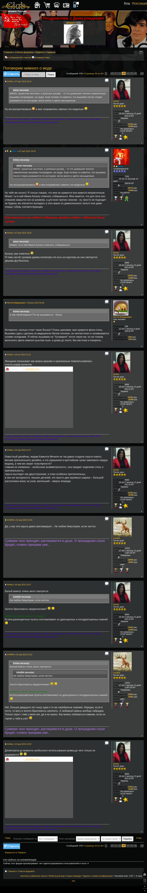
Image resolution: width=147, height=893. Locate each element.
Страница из (94, 73)
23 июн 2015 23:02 (23, 744)
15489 (131, 190)
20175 (130, 188)
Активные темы (42, 57)
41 (116, 74)
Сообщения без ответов (19, 57)
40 (112, 74)
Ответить (11, 74)
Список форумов (24, 52)
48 (142, 74)
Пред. (8, 838)
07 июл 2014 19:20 (27, 151)
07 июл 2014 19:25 (23, 233)
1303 (130, 337)
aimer (14, 151)
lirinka (10, 81)
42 (120, 74)
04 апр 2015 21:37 (23, 450)
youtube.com (32, 369)
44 (128, 74)
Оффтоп (39, 52)
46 (135, 74)
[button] (128, 7)
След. (139, 838)
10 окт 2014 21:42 (23, 355)
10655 (130, 560)
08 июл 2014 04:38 (36, 303)
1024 (130, 339)
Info (73, 881)
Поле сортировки (79, 838)
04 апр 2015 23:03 (24, 520)
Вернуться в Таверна (15, 852)
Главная (8, 52)
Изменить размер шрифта (137, 52)
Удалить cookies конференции (97, 876)
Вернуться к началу (141, 143)
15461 (131, 562)
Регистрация (139, 3)
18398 (131, 126)
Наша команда (73, 876)
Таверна (50, 52)
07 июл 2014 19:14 (23, 81)
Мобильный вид (141, 52)
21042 (130, 124)
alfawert (71, 22)
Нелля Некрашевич (16, 303)
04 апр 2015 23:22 (24, 655)
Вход (127, 3)
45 (131, 74)
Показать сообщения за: (35, 838)
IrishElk (10, 520)
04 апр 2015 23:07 (23, 585)
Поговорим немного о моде (27, 68)
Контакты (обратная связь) (34, 876)
